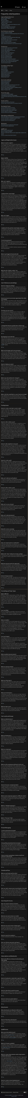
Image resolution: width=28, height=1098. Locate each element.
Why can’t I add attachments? (6, 56)
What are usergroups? (5, 83)
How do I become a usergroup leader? (8, 86)
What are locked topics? (5, 75)
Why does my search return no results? (8, 108)
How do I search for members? (7, 111)
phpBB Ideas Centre (7, 1047)
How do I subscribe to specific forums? (8, 119)
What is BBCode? (4, 66)
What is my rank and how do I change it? (8, 42)
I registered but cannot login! (6, 21)
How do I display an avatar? (6, 41)
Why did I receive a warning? (6, 57)
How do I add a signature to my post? (8, 50)
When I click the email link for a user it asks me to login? (11, 43)
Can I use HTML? (4, 68)
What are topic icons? (5, 76)
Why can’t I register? (5, 20)
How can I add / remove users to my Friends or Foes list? (11, 103)
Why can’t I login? (4, 23)
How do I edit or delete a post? (7, 49)
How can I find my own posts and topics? (9, 112)
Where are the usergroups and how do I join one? (10, 84)
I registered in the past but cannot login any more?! (10, 24)
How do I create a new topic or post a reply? (9, 47)
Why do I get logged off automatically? (8, 26)
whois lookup (9, 1061)
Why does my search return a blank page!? (9, 110)
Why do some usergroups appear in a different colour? (11, 87)
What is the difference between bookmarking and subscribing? (13, 116)
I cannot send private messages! (7, 94)
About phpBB (12, 1037)
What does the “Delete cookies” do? (7, 28)
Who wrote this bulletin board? (7, 130)
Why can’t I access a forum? (6, 55)
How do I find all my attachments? (7, 125)
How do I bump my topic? (6, 62)
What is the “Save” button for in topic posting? (10, 60)
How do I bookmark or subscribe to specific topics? (10, 118)
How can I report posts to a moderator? (8, 59)
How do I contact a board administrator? (8, 135)
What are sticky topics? (5, 74)
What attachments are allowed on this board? (9, 124)
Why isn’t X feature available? (6, 131)
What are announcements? (6, 73)
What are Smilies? (4, 69)
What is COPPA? (4, 19)
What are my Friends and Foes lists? (7, 102)
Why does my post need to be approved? (9, 61)
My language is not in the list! (6, 38)
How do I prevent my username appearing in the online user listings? (12, 34)
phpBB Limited (11, 1035)
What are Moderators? (5, 82)
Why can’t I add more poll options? (7, 52)
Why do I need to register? (6, 18)
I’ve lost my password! (5, 25)
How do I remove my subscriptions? (8, 120)
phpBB (2, 344)
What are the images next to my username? (9, 39)
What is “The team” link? (5, 89)
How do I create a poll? (5, 51)
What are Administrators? (6, 81)
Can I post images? (4, 70)
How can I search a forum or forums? (8, 107)
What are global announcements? (7, 71)
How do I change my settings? (6, 32)
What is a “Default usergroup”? (7, 88)
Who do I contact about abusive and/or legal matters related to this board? (13, 133)
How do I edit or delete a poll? (6, 54)
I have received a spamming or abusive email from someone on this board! (13, 97)
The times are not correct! (6, 36)
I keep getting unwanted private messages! (9, 95)
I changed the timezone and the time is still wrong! (10, 37)
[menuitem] (24, 7)
